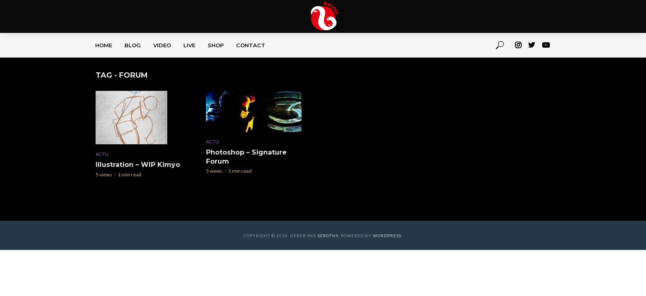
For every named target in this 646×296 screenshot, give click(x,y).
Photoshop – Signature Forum (246, 156)
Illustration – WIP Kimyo (138, 165)
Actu (102, 154)
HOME (103, 45)
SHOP (216, 45)
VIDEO (162, 45)
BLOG (132, 45)
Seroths (328, 235)
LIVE (189, 45)
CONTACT (250, 45)
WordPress (387, 235)
